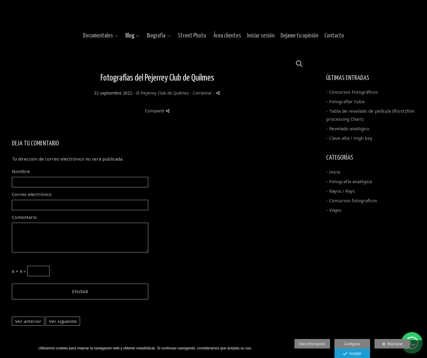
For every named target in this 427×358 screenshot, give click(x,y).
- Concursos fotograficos (351, 200)
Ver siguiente (63, 321)
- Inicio (333, 172)
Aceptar (352, 353)
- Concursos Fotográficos (352, 92)
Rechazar (392, 344)
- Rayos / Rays (340, 191)
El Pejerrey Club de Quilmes (162, 93)
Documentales (98, 36)
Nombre (21, 171)
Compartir (157, 110)
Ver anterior (28, 321)
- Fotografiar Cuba (345, 101)
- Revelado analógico (347, 128)
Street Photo (192, 36)
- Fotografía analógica (349, 181)
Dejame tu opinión (299, 36)
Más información (312, 344)
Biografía (156, 36)
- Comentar (201, 93)
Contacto (334, 36)
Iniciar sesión (261, 36)
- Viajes (333, 210)
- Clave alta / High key (349, 138)
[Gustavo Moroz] (213, 14)
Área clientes (227, 36)
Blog (129, 36)
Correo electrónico (32, 194)
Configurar (352, 344)
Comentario (24, 217)
